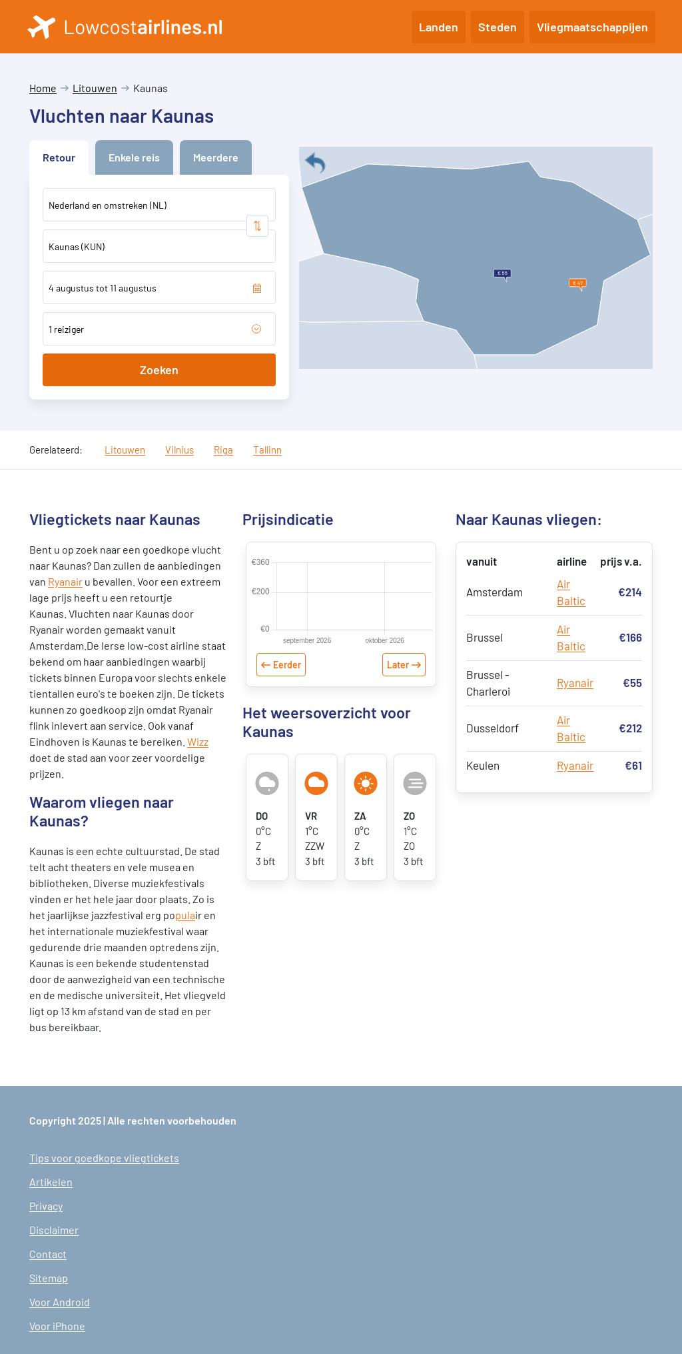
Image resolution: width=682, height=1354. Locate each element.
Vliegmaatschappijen (592, 26)
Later (398, 664)
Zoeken (159, 369)
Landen (438, 26)
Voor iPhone (57, 1325)
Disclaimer (54, 1229)
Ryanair (65, 581)
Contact (48, 1253)
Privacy (46, 1205)
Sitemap (48, 1277)
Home (43, 87)
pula (185, 914)
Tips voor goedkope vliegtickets (104, 1157)
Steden (497, 26)
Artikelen (51, 1181)
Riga (223, 450)
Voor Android (59, 1301)
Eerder (287, 664)
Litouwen (95, 87)
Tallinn (267, 450)
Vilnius (179, 450)
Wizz (197, 741)
